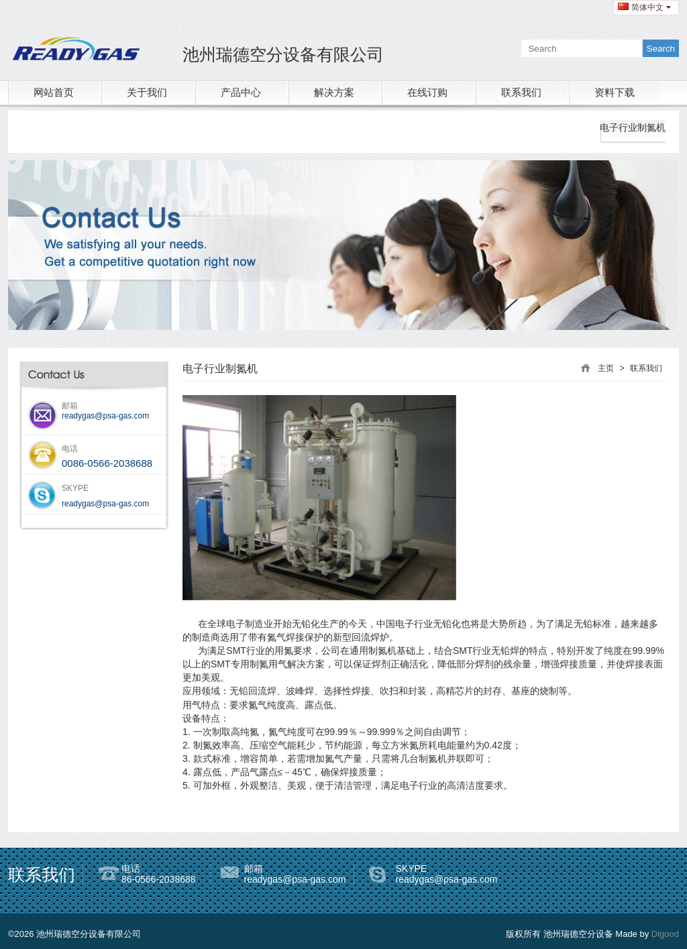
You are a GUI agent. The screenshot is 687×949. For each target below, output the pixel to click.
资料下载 (614, 92)
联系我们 (521, 92)
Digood (665, 934)
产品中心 (241, 92)
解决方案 (334, 92)
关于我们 (147, 92)
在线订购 (427, 92)
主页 (606, 368)
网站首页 (54, 92)
